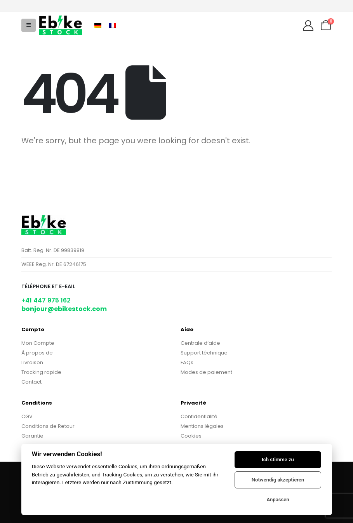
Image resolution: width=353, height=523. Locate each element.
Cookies (191, 436)
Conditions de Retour (48, 426)
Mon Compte (37, 343)
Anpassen (277, 499)
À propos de (37, 352)
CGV (27, 416)
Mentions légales (202, 426)
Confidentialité (199, 416)
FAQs (187, 362)
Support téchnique (204, 352)
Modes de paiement (206, 372)
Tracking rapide (41, 372)
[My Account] (308, 25)
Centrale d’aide (200, 343)
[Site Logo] (60, 25)
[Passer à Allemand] (97, 25)
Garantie (32, 436)
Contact (31, 382)
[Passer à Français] (112, 25)
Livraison (32, 362)
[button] (28, 25)
